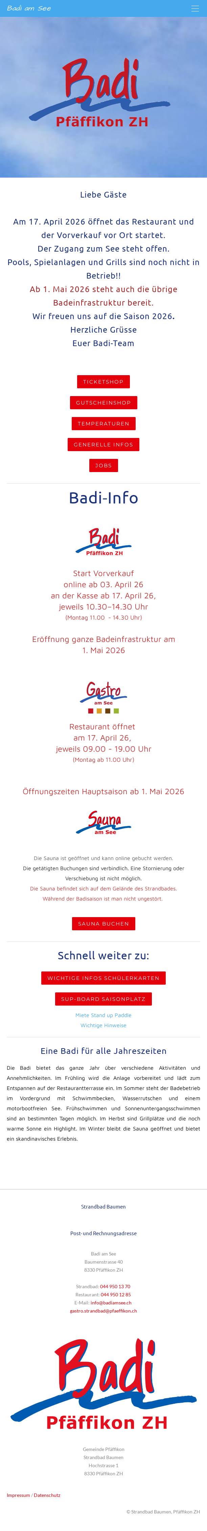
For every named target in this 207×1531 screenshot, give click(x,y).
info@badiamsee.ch (111, 1302)
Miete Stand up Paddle (103, 1015)
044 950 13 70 (115, 1286)
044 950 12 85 (116, 1294)
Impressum (18, 1495)
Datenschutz (47, 1495)
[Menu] (195, 8)
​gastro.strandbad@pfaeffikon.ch (103, 1311)
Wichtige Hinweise (103, 1025)
